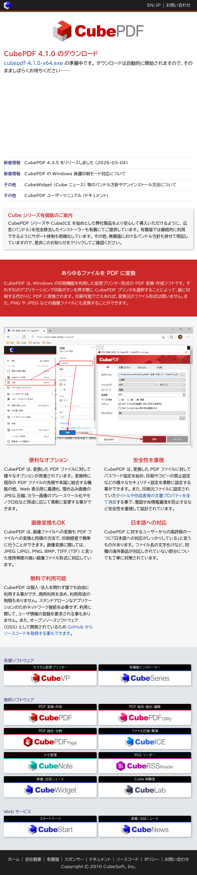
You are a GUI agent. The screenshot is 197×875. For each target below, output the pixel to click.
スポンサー (74, 859)
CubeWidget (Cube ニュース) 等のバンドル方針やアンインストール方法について (100, 185)
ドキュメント (100, 859)
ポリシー (151, 859)
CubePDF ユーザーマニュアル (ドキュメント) (66, 195)
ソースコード (127, 859)
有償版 (53, 859)
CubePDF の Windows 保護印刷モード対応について (75, 174)
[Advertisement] (98, 115)
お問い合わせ (178, 5)
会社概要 (33, 859)
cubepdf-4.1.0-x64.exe (33, 63)
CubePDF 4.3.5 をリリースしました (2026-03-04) (76, 163)
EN (150, 5)
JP (158, 5)
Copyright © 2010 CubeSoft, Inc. (98, 866)
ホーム (13, 859)
